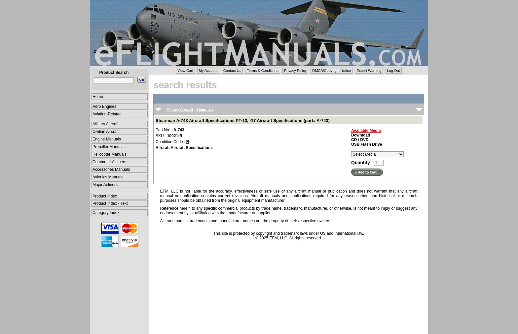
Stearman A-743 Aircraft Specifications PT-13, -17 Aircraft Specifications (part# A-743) (243, 120)
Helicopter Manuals (109, 154)
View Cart (185, 71)
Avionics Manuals (107, 177)
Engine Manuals (106, 139)
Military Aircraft (105, 124)
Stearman (204, 109)
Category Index (105, 212)
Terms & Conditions (262, 71)
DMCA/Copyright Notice (331, 71)
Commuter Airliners (109, 162)
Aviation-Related (107, 114)
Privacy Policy (295, 71)
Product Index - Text (110, 203)
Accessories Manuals (111, 169)
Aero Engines (104, 106)
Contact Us (232, 71)
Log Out (393, 71)
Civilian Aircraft (105, 131)
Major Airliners (105, 184)
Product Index (104, 196)
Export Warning (368, 71)
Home (97, 96)
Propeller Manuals (108, 146)
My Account (208, 71)
